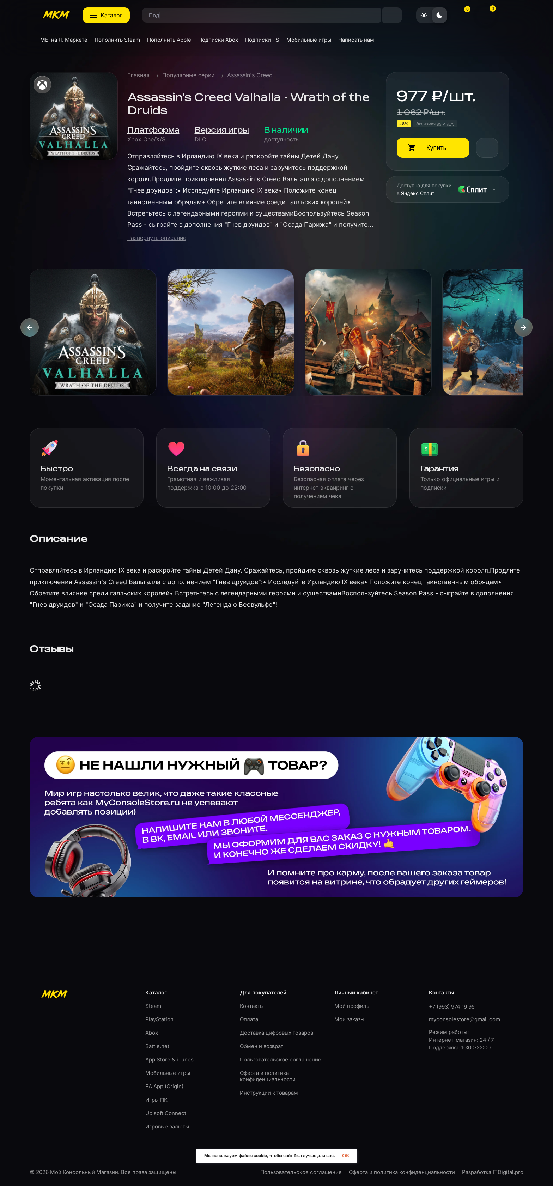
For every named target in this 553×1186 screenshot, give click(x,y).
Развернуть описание (156, 238)
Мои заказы (349, 1019)
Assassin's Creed (250, 75)
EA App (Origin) (164, 1086)
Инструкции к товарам (269, 1092)
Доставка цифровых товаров (276, 1032)
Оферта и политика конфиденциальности (268, 1076)
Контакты (252, 1006)
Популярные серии (188, 75)
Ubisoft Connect (165, 1113)
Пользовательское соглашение (280, 1059)
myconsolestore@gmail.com (464, 1019)
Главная (138, 75)
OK (345, 1156)
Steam (153, 1006)
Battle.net (157, 1046)
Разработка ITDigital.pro (492, 1172)
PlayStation (159, 1019)
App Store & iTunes (169, 1059)
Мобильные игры (167, 1073)
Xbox (151, 1032)
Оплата (249, 1019)
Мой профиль (351, 1006)
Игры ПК (156, 1099)
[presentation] (29, 327)
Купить (436, 148)
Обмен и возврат (261, 1046)
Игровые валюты (167, 1126)
